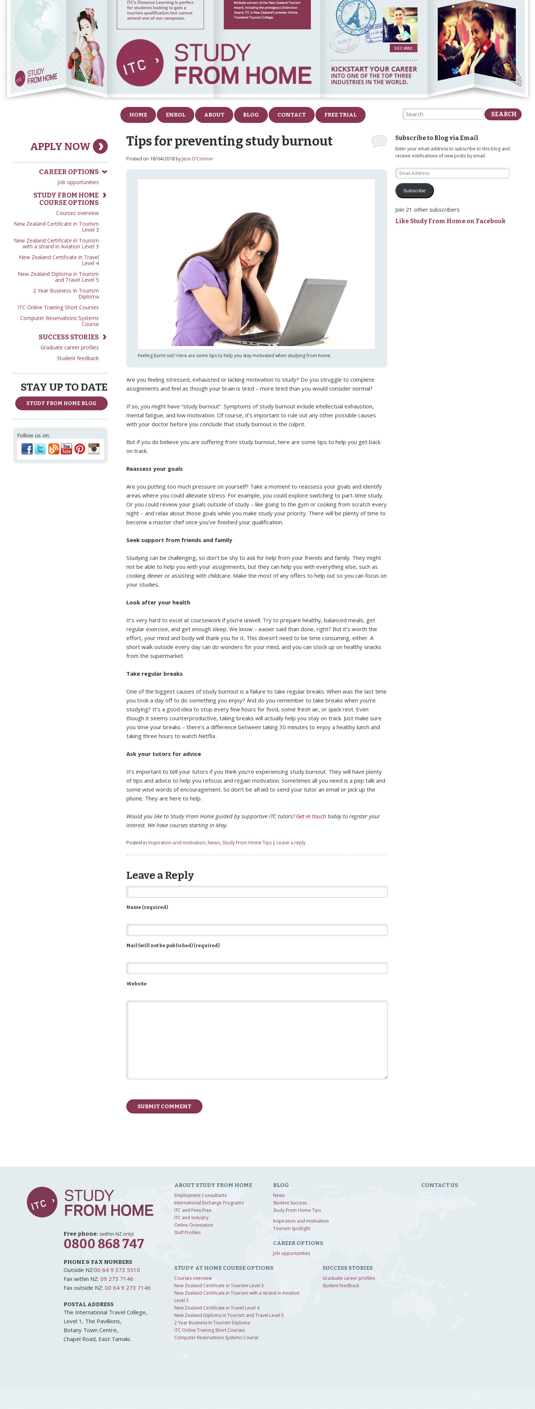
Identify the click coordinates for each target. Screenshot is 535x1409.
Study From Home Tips (247, 842)
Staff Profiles (187, 1232)
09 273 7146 (116, 1278)
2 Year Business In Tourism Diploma (66, 293)
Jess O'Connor (197, 159)
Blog (251, 114)
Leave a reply (290, 842)
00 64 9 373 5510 (117, 1269)
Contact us (439, 1185)
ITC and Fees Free (192, 1210)
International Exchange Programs (209, 1203)
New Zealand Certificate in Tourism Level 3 (56, 226)
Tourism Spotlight (291, 1228)
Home (138, 114)
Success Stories (69, 337)
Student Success (290, 1203)
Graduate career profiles (69, 347)
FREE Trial (340, 114)
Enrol (175, 114)
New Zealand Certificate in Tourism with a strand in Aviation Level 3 (56, 243)
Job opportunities (78, 182)
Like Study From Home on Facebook (450, 221)
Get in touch (311, 816)
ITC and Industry (191, 1217)
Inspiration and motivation (176, 842)
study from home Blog (61, 403)
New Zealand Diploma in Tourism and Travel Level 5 (58, 276)
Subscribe (414, 190)
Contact (292, 114)
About (214, 114)
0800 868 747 (104, 1244)
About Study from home (213, 1185)
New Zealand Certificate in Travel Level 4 (59, 260)
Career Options (69, 172)
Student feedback (78, 358)
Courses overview (77, 212)
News (214, 842)
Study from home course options (66, 199)
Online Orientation (193, 1225)
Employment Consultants (200, 1195)
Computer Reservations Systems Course (59, 320)
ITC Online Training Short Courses (58, 307)
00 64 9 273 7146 (128, 1287)
